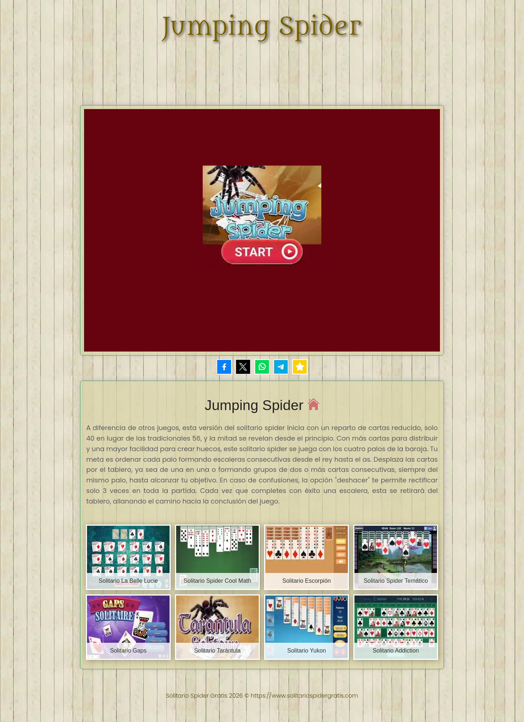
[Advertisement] (262, 69)
